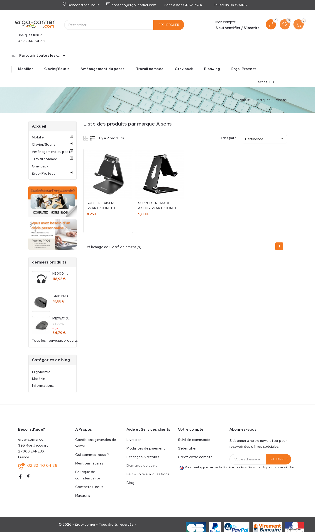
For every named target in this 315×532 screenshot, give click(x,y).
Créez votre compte (195, 457)
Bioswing (212, 69)
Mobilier (25, 69)
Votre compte (191, 429)
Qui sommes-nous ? (92, 454)
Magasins (83, 495)
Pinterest (31, 477)
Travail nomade (150, 69)
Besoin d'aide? (31, 429)
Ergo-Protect (243, 69)
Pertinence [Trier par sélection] (264, 138)
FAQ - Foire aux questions (148, 474)
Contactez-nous (89, 487)
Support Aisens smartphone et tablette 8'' (101, 208)
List (93, 138)
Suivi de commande (194, 440)
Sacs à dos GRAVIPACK (183, 5)
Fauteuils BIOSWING (230, 5)
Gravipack (184, 69)
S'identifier (187, 448)
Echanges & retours (143, 457)
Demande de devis (142, 465)
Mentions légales (89, 463)
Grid (86, 138)
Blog (130, 483)
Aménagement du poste (103, 69)
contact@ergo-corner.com (133, 5)
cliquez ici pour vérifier (278, 467)
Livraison (134, 440)
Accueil (39, 126)
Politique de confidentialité (87, 475)
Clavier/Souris (56, 69)
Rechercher (169, 25)
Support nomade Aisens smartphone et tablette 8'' (159, 208)
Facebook (22, 477)
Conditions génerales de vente (95, 443)
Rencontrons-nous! (83, 5)
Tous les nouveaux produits (55, 340)
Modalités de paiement (146, 448)
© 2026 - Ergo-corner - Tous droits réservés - (97, 524)
